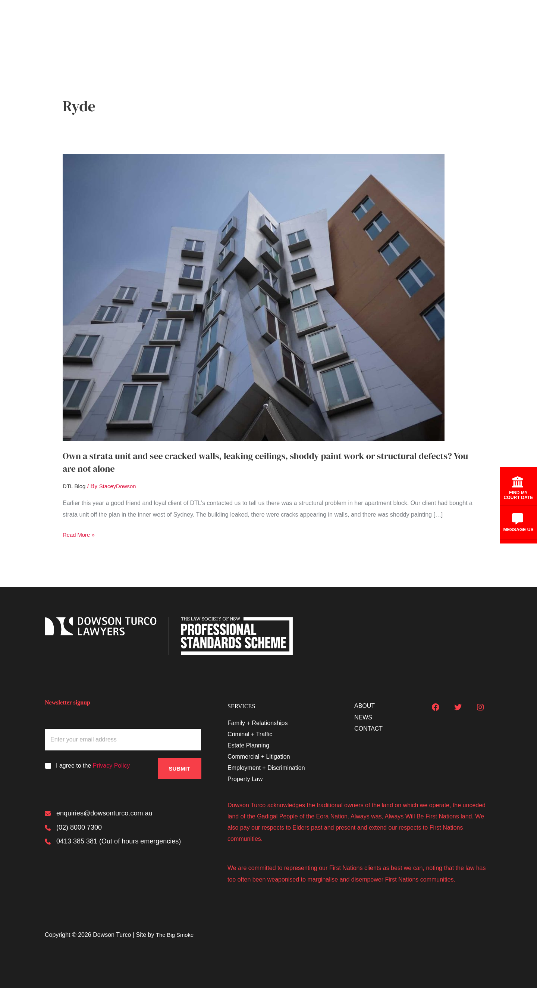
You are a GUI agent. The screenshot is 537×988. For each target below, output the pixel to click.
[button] (392, 27)
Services (379, 27)
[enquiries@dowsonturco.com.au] (98, 814)
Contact (482, 27)
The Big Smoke (176, 934)
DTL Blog (75, 486)
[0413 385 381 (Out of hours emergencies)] (113, 843)
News (448, 27)
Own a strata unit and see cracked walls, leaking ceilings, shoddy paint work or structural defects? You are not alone (254, 462)
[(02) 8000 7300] (73, 828)
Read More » (80, 534)
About (416, 27)
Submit (180, 765)
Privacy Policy (111, 765)
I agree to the (93, 765)
